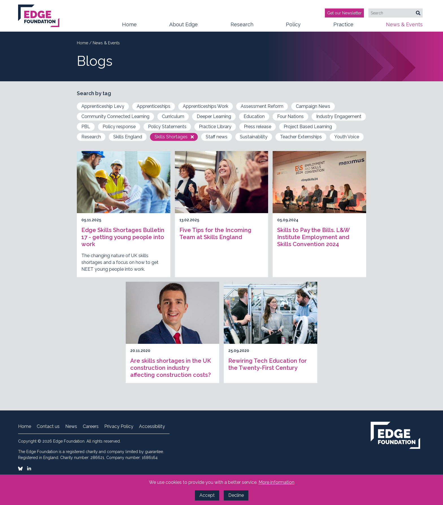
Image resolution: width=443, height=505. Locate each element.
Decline (236, 495)
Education (254, 116)
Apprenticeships (153, 106)
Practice (343, 26)
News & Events (404, 26)
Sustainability (254, 136)
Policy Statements (167, 126)
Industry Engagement (338, 116)
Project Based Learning (308, 126)
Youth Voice (346, 136)
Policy (293, 26)
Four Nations (290, 116)
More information (276, 482)
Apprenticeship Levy (102, 106)
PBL (85, 126)
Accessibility (152, 426)
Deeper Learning (214, 116)
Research (242, 26)
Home (129, 24)
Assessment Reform (262, 106)
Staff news (216, 136)
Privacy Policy (118, 426)
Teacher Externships (301, 136)
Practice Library (215, 126)
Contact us (48, 426)
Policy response (119, 126)
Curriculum (173, 116)
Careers (91, 426)
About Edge (183, 26)
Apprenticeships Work (205, 106)
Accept (207, 495)
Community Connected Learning (115, 116)
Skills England (127, 136)
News (71, 426)
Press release (257, 126)
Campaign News (313, 106)
